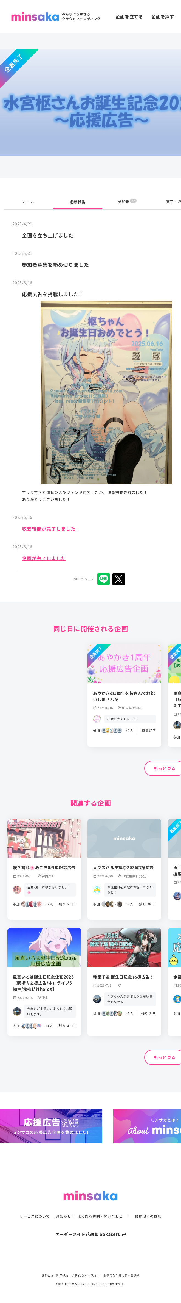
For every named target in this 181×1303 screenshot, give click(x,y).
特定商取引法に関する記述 (122, 1275)
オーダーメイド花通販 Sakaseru (90, 1227)
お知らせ (62, 1209)
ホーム (28, 202)
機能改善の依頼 (151, 1209)
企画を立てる (129, 16)
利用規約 (62, 1275)
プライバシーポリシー (86, 1275)
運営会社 (47, 1275)
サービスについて (31, 1209)
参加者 (127, 202)
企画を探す (162, 16)
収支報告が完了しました (50, 528)
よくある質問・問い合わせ (100, 1209)
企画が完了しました (45, 557)
